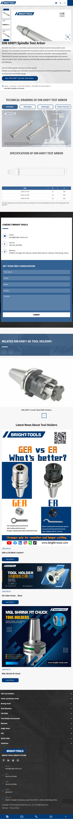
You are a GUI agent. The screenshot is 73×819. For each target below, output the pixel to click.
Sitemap (5, 808)
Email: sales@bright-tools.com (18, 236)
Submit (36, 315)
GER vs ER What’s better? (13, 553)
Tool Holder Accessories (10, 718)
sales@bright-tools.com (13, 769)
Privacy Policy (14, 808)
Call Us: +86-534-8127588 (15, 244)
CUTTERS (4, 713)
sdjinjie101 (8, 792)
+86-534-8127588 (11, 776)
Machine (4, 723)
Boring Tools (6, 704)
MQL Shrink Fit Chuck (11, 673)
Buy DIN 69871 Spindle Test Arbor (20, 78)
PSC (2, 733)
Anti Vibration (6, 709)
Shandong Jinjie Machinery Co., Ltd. (23, 805)
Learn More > (10, 559)
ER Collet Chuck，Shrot (12, 596)
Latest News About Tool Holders (36, 425)
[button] (6, 9)
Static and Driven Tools (10, 699)
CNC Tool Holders (7, 694)
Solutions (4, 743)
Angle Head (5, 728)
